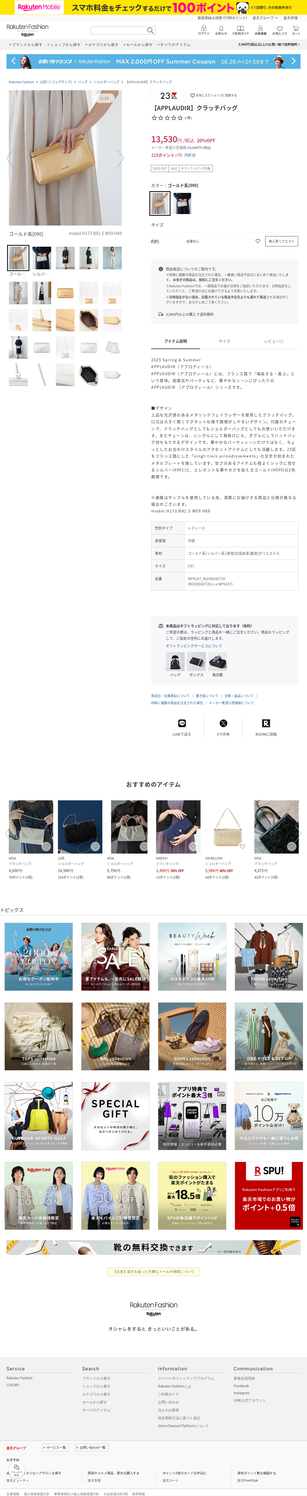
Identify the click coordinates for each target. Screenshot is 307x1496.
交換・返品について (238, 689)
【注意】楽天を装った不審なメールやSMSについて (153, 1266)
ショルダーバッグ (106, 81)
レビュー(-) (273, 341)
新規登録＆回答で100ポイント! (222, 18)
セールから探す (94, 1396)
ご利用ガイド (168, 1388)
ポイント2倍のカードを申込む (184, 1467)
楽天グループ (263, 18)
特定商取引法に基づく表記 (179, 1412)
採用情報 (138, 1488)
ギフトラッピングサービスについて (194, 646)
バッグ (83, 81)
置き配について (207, 689)
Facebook (241, 1380)
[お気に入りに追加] (258, 241)
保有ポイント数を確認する (256, 1467)
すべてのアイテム (96, 1404)
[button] (65, 158)
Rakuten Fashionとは (174, 1380)
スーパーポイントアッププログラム (186, 1372)
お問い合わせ (168, 1396)
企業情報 (12, 1488)
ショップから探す (96, 1380)
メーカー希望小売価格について (231, 696)
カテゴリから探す (96, 1388)
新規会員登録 (244, 1372)
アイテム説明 (175, 341)
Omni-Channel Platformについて (183, 1420)
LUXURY (12, 1379)
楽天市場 (290, 18)
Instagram (242, 1387)
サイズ (224, 341)
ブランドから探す (96, 1372)
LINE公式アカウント (250, 1395)
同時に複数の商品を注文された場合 (177, 696)
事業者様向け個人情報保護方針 (76, 1488)
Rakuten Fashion (21, 81)
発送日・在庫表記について (170, 689)
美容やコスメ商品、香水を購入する (113, 1467)
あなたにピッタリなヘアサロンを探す (33, 1467)
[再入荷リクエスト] (281, 241)
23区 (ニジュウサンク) (56, 81)
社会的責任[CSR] (116, 1488)
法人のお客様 (168, 1404)
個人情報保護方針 (37, 1488)
